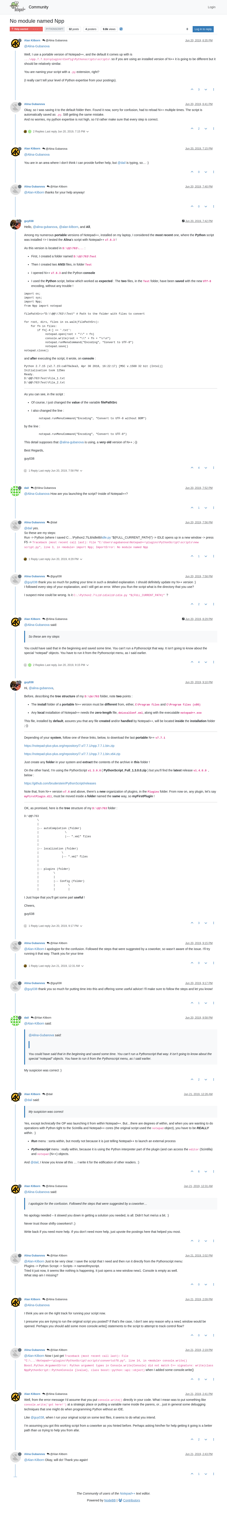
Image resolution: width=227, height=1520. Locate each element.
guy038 (28, 221)
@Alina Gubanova (54, 40)
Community (39, 7)
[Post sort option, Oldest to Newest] (187, 29)
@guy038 (54, 576)
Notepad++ (127, 1493)
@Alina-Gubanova (37, 46)
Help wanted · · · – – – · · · (26, 29)
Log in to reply (203, 29)
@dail (121, 162)
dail (26, 487)
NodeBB (110, 1500)
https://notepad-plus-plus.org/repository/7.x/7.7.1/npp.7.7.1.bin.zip (69, 746)
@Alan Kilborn (57, 186)
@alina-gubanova (45, 227)
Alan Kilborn (32, 40)
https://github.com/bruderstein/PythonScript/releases (60, 783)
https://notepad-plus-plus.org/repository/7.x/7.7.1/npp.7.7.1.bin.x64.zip (72, 754)
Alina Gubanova (34, 104)
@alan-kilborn (68, 227)
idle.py (106, 537)
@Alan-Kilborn (34, 192)
